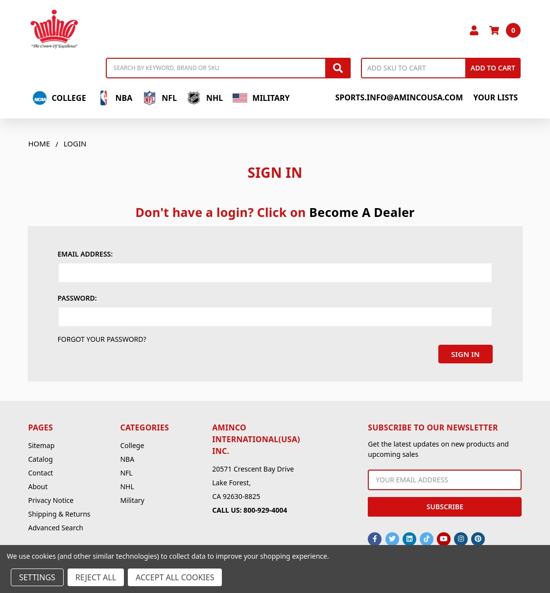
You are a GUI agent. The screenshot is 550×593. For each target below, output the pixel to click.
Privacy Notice (51, 498)
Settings (37, 577)
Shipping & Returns (59, 512)
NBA (114, 98)
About (38, 484)
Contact (40, 470)
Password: (77, 298)
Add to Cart (493, 67)
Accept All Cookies (175, 577)
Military (261, 98)
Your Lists (495, 97)
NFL (159, 98)
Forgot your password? (102, 339)
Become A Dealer (361, 212)
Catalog (40, 457)
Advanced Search (55, 525)
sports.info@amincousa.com (399, 97)
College (59, 98)
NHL (205, 98)
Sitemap (41, 443)
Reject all (95, 577)
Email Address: (85, 254)
